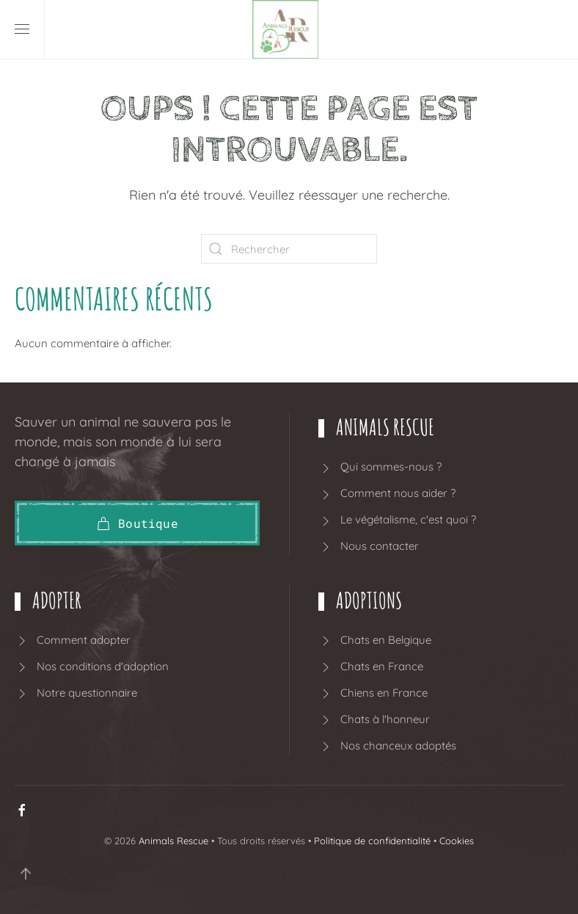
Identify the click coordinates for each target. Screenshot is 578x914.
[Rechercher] (289, 249)
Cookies (456, 840)
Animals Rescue (173, 840)
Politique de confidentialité (372, 840)
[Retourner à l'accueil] (289, 29)
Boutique (137, 523)
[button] (22, 29)
